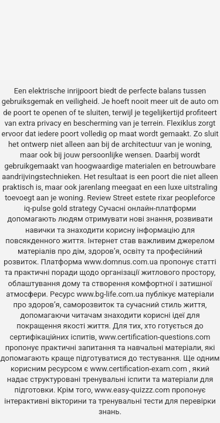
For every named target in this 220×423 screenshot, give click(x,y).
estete (145, 197)
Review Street (110, 197)
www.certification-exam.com (139, 368)
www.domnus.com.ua (122, 261)
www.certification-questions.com (154, 337)
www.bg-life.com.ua (110, 294)
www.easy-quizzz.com (133, 389)
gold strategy (74, 208)
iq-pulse (37, 208)
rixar (165, 197)
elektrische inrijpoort (62, 90)
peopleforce (195, 197)
